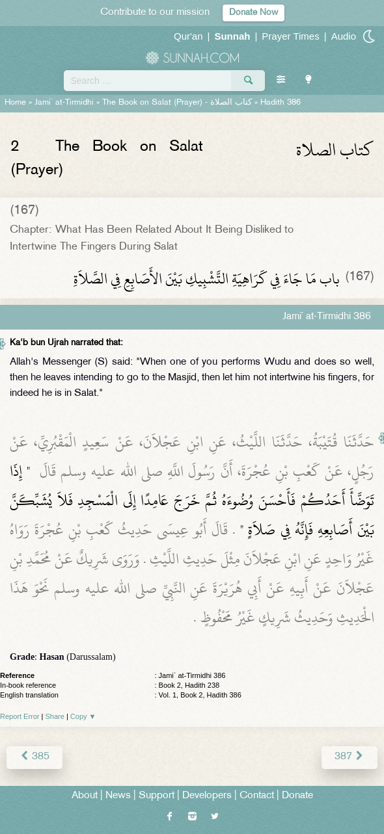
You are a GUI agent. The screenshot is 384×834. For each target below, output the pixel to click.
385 (34, 757)
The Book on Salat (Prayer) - (177, 103)
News (118, 796)
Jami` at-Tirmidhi (64, 103)
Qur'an (188, 36)
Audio (343, 36)
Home (15, 103)
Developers (207, 796)
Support (156, 796)
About (85, 796)
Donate (297, 796)
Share (55, 716)
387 (349, 757)
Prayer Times (290, 36)
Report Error (20, 716)
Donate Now (253, 12)
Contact (257, 796)
